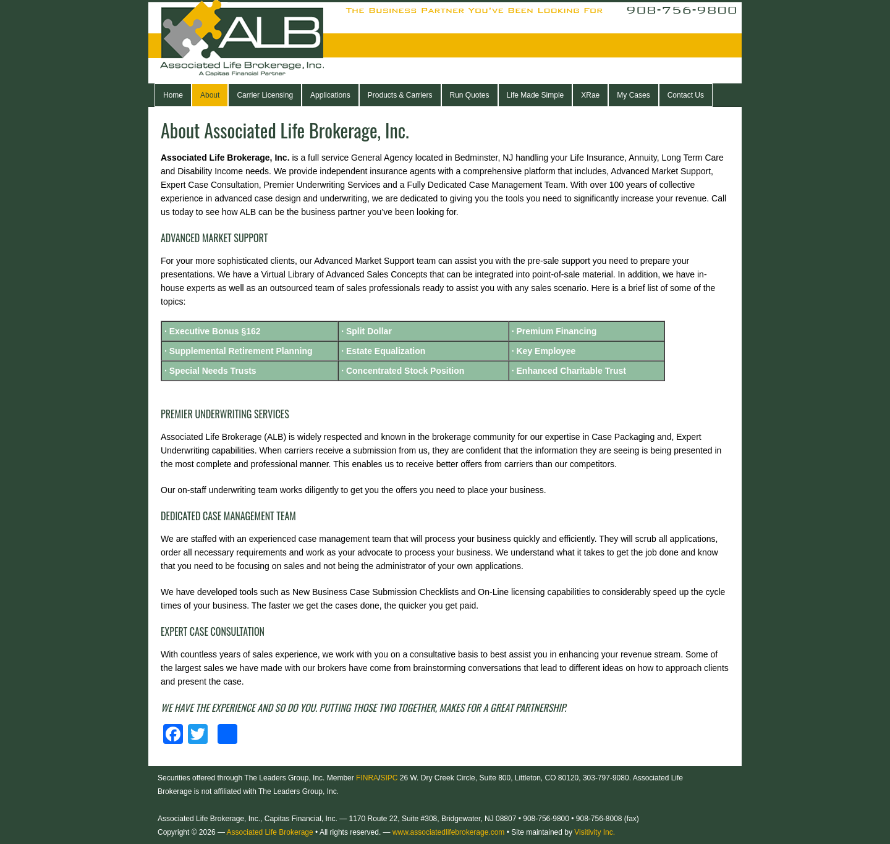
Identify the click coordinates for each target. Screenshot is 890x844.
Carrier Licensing (265, 95)
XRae (590, 95)
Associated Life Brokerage (262, 41)
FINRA (367, 778)
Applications (330, 95)
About (209, 95)
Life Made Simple (535, 95)
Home (173, 95)
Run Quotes (470, 95)
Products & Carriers (400, 95)
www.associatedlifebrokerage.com (448, 832)
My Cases (633, 95)
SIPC (388, 778)
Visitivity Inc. (594, 832)
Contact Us (686, 95)
